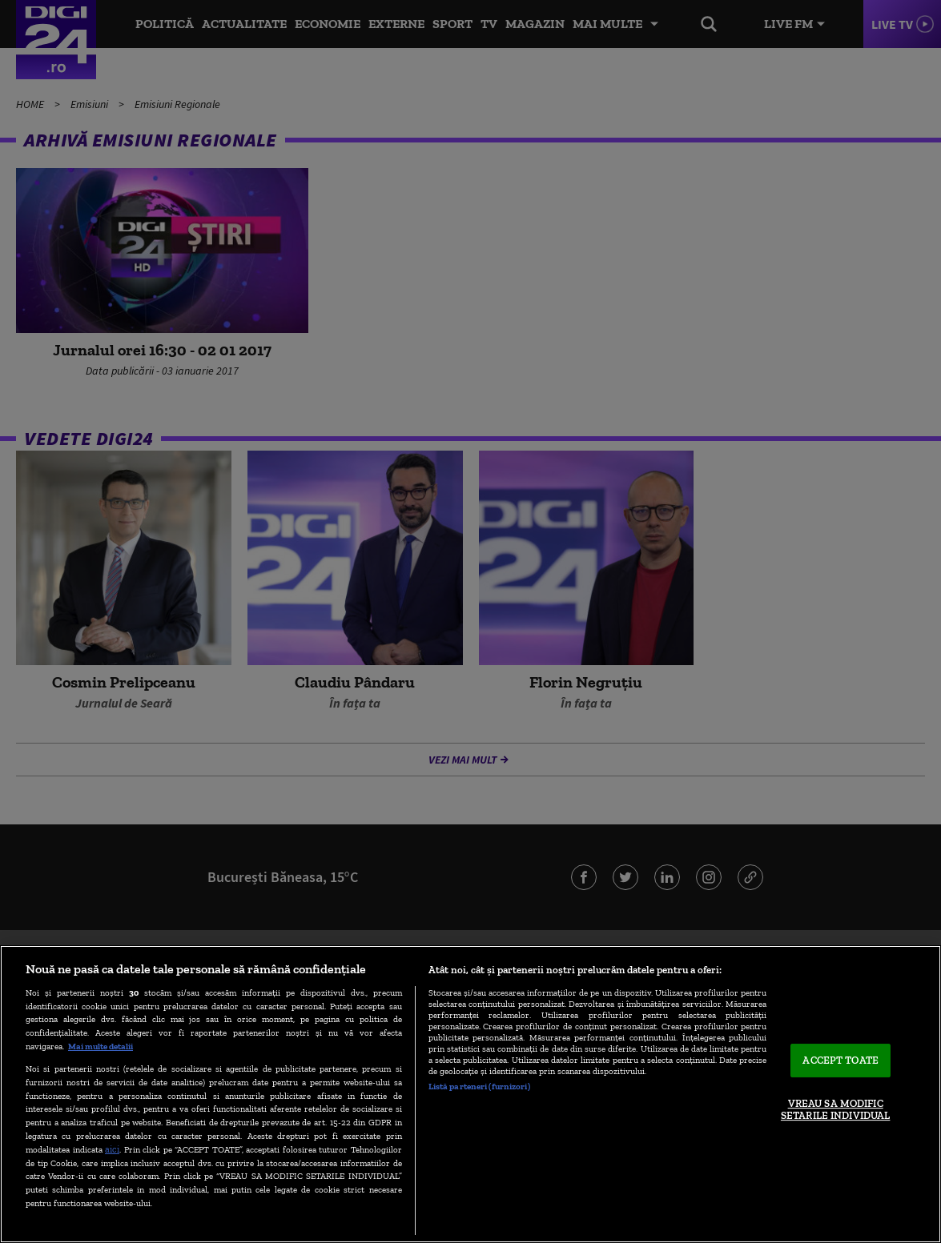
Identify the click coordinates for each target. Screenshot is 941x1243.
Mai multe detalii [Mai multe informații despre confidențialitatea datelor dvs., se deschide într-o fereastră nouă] (100, 1046)
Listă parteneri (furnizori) (479, 1086)
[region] (470, 1094)
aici (112, 1149)
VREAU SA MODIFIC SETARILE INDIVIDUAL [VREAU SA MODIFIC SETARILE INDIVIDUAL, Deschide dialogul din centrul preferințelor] (835, 1109)
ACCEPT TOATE (840, 1060)
